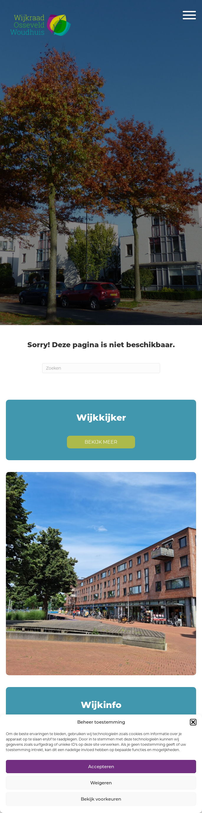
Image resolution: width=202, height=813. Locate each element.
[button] (193, 722)
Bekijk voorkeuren (101, 799)
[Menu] (189, 15)
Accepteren (101, 766)
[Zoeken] (101, 368)
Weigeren (101, 783)
